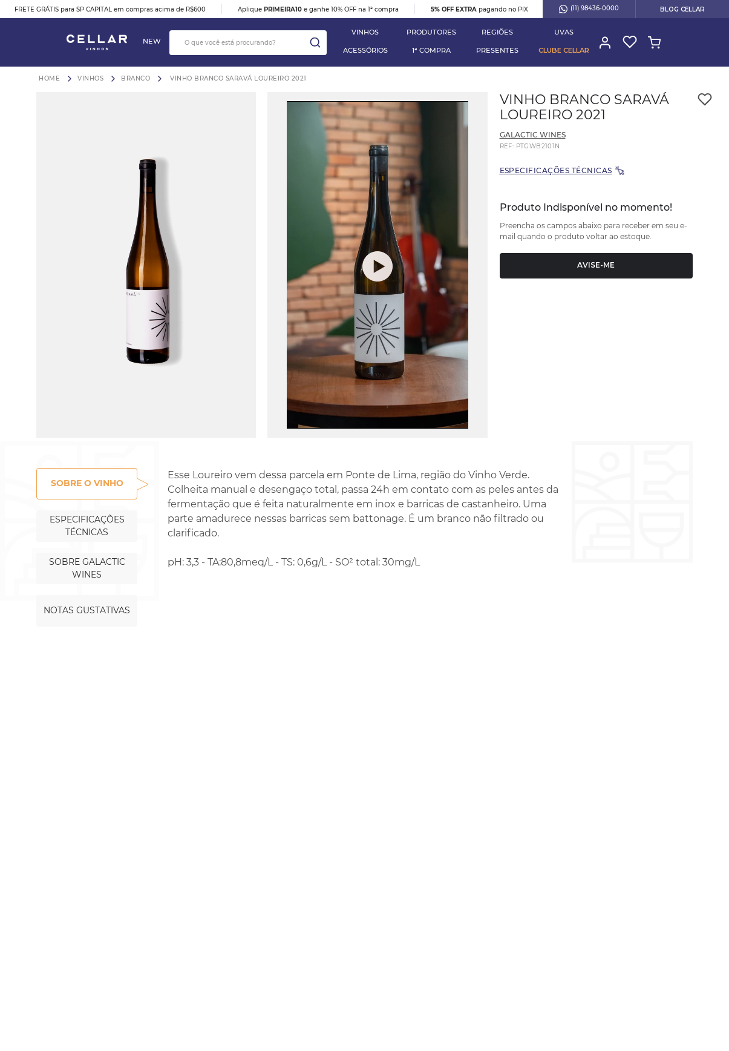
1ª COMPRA (431, 50)
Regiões (497, 32)
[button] (146, 265)
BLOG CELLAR (682, 9)
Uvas (564, 32)
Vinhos (365, 32)
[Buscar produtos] (315, 43)
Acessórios (365, 50)
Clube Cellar (563, 50)
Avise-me (596, 264)
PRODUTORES (431, 32)
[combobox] (248, 42)
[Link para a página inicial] (49, 78)
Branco (135, 78)
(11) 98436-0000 (589, 9)
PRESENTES (497, 50)
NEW (152, 41)
